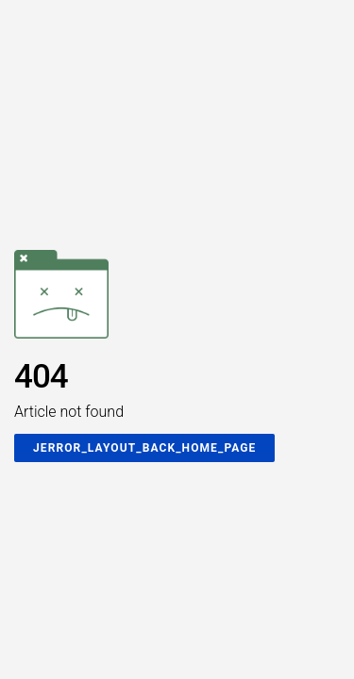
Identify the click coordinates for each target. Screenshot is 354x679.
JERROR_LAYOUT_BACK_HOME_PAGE (144, 448)
